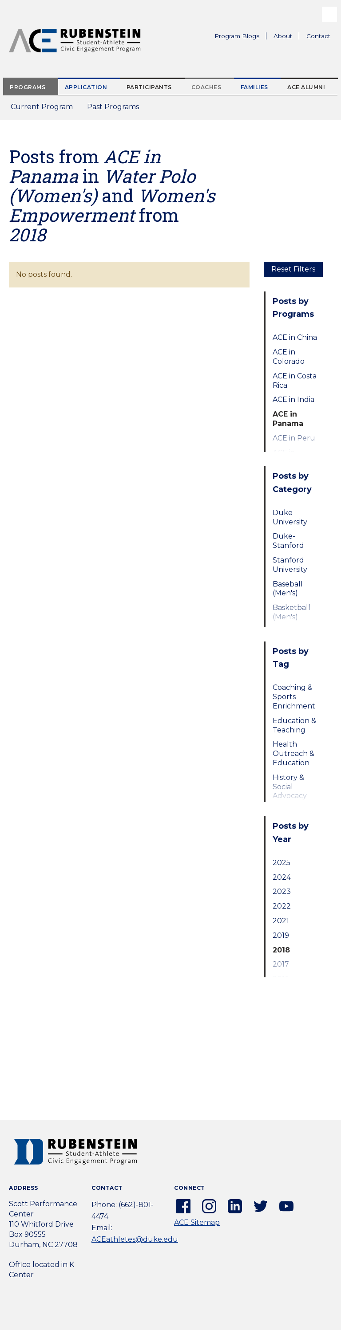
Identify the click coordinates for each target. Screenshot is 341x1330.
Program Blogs (236, 35)
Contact (318, 35)
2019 (281, 935)
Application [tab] (86, 87)
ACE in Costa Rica (295, 381)
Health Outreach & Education (293, 753)
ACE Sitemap (197, 1222)
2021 (281, 921)
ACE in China (295, 337)
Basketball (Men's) (291, 612)
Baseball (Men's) (288, 589)
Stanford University (290, 565)
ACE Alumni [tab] (306, 87)
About (286, 37)
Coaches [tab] (206, 87)
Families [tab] (254, 87)
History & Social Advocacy (290, 786)
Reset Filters (293, 269)
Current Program (42, 106)
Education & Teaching (294, 725)
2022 (282, 906)
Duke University (290, 517)
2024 (282, 877)
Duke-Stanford (288, 541)
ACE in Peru (294, 438)
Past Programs (116, 109)
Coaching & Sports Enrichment (294, 696)
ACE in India (293, 399)
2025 (281, 862)
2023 (282, 891)
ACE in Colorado (289, 357)
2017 (281, 964)
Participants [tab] (149, 87)
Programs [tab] (27, 87)
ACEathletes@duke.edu (134, 1239)
